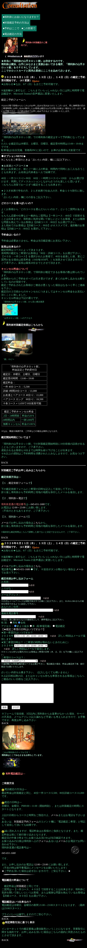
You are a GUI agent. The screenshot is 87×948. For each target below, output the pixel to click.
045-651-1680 (38, 504)
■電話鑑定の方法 (12, 34)
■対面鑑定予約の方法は (16, 22)
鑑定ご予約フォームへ (13, 99)
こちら (37, 522)
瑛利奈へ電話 (16, 498)
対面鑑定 (21, 889)
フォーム (43, 844)
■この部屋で (29, 28)
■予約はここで (11, 28)
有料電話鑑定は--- (15, 777)
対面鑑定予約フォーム (26, 825)
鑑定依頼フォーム (18, 483)
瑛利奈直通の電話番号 (13, 504)
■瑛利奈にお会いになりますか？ (21, 17)
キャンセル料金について (14, 269)
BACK (4, 462)
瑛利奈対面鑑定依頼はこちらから (24, 325)
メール (22, 516)
